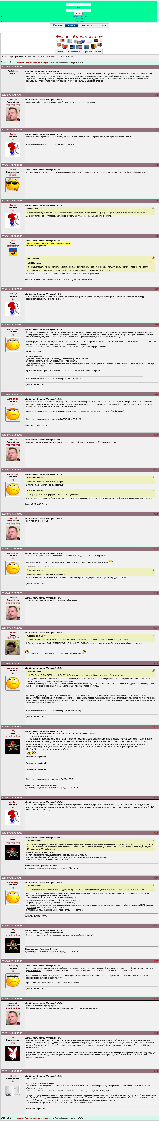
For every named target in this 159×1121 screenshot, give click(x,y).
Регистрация (80, 21)
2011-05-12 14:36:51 (12, 66)
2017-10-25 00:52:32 (12, 1033)
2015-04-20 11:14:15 (12, 663)
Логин (78, 2)
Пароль (78, 7)
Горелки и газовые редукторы (39, 62)
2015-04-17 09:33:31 (12, 548)
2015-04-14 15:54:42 (12, 324)
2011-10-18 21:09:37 (12, 95)
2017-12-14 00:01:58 (12, 1071)
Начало (60, 51)
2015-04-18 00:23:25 (12, 628)
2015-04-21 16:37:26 (12, 925)
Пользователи (73, 51)
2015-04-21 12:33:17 (12, 878)
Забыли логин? (80, 19)
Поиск (98, 51)
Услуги (102, 25)
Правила (88, 51)
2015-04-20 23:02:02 (12, 797)
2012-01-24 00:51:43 (12, 236)
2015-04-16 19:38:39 (12, 514)
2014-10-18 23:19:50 (12, 289)
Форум (71, 25)
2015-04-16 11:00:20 (12, 435)
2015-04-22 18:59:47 (12, 998)
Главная (57, 25)
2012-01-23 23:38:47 (12, 165)
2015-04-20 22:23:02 (12, 726)
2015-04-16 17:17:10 (12, 469)
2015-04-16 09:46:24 (12, 394)
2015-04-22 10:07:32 (12, 961)
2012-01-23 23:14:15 (12, 129)
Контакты (87, 25)
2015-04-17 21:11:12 (12, 593)
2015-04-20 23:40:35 (12, 833)
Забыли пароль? (80, 16)
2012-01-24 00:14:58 (12, 200)
